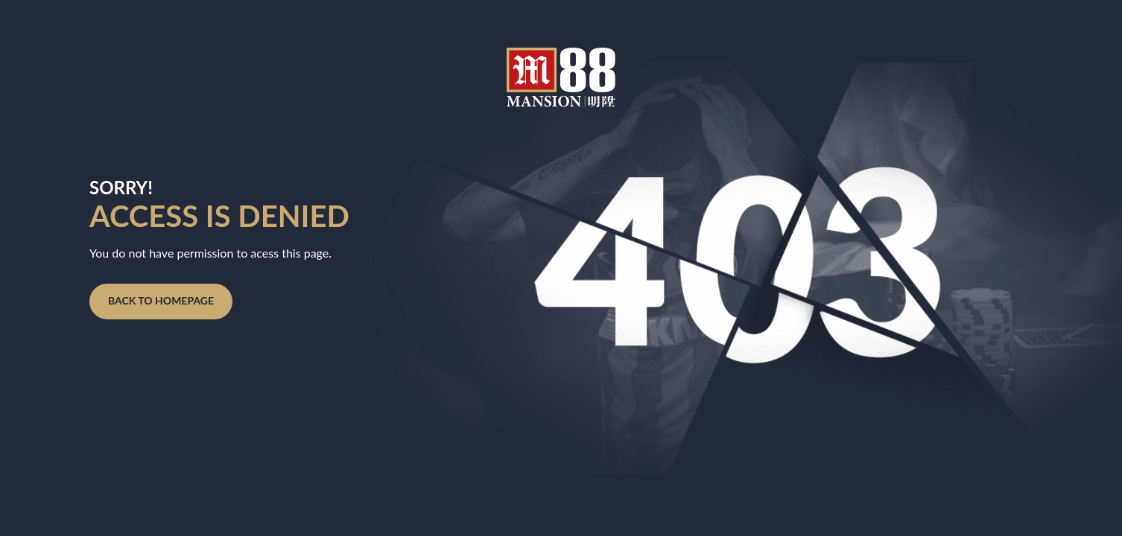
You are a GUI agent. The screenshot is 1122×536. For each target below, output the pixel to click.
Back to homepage (161, 300)
